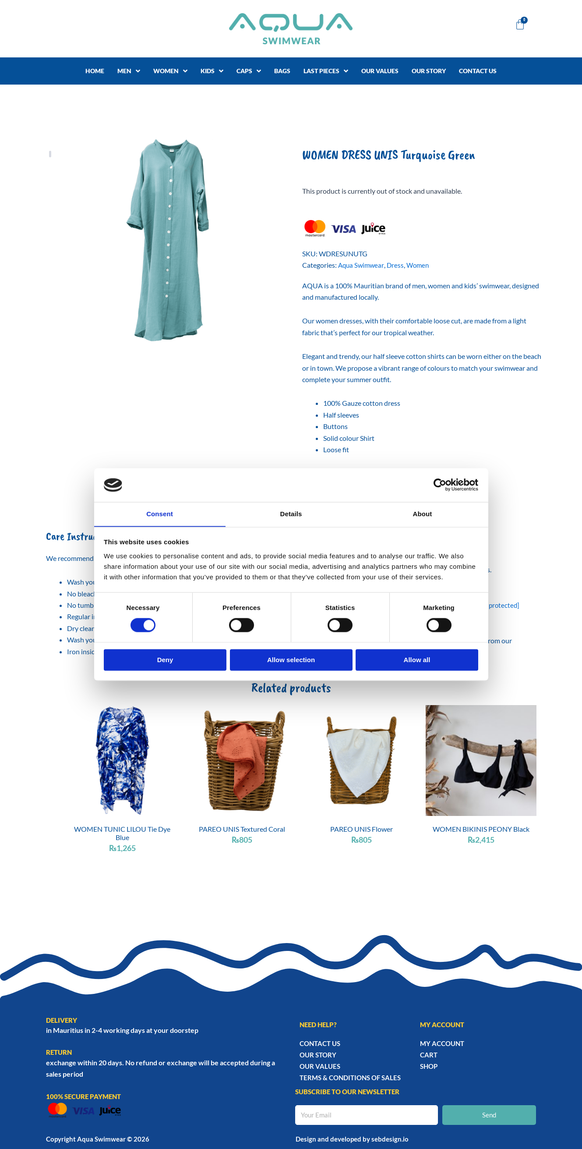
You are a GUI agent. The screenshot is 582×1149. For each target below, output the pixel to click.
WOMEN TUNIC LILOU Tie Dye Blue (122, 833)
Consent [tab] (159, 514)
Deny (165, 660)
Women (421, 265)
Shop (428, 1066)
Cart (428, 1055)
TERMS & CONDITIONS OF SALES (350, 1078)
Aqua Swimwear (362, 265)
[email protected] (495, 605)
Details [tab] (291, 514)
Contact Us (320, 1043)
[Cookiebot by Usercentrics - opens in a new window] (440, 484)
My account (442, 1043)
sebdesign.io (390, 1139)
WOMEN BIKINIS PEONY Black (481, 829)
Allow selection (291, 660)
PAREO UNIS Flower (361, 829)
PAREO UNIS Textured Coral (242, 829)
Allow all (417, 660)
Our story (318, 1055)
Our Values (320, 1066)
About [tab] (422, 514)
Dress (397, 265)
